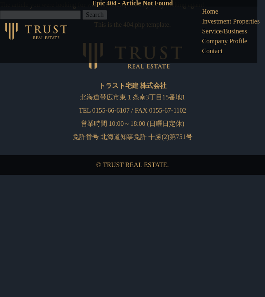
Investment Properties (231, 21)
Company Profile (224, 41)
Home (210, 11)
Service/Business (224, 31)
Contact (212, 50)
